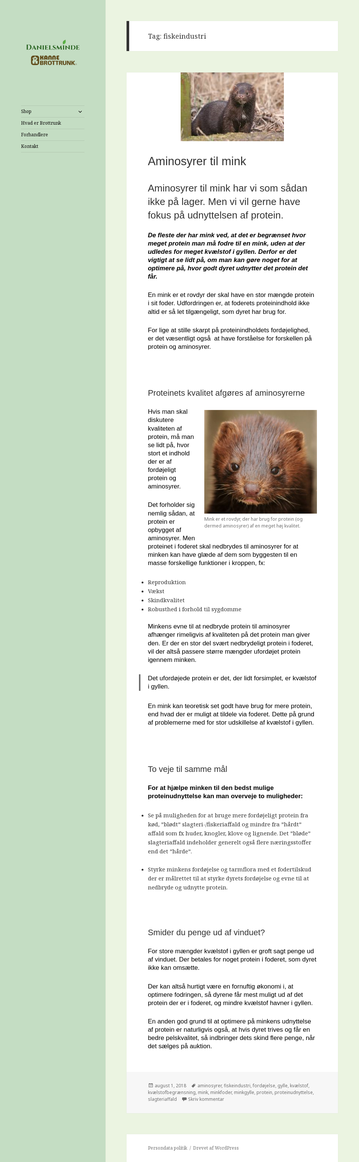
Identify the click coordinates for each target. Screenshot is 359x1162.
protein (264, 1092)
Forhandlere (34, 134)
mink (203, 1092)
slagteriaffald (162, 1099)
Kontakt (29, 146)
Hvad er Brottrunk (41, 123)
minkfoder (221, 1092)
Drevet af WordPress (216, 1148)
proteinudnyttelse (294, 1092)
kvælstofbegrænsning (172, 1092)
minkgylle (244, 1092)
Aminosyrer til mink (197, 161)
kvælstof (299, 1085)
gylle (283, 1085)
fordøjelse (264, 1085)
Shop (26, 111)
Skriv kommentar (206, 1099)
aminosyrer (210, 1085)
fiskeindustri (237, 1085)
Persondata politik (167, 1148)
